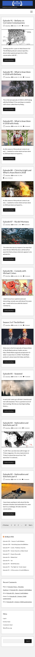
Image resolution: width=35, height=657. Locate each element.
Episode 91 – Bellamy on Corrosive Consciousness (14, 21)
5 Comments (27, 276)
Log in (4, 618)
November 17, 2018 (17, 376)
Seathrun (5, 590)
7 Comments (27, 77)
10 (25, 525)
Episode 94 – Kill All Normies (11, 563)
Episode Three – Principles (16, 587)
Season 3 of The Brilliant (13, 322)
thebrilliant (8, 26)
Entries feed (6, 621)
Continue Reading (9, 60)
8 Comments (26, 224)
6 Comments (27, 126)
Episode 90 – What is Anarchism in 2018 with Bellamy (17, 73)
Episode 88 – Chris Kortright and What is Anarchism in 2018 (17, 171)
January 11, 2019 (17, 25)
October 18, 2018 (17, 479)
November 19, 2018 (17, 325)
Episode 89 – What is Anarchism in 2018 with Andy (17, 122)
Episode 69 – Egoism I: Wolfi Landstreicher (19, 602)
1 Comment (27, 325)
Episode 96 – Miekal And (10, 557)
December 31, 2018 (17, 77)
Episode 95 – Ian (8, 560)
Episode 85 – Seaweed (12, 373)
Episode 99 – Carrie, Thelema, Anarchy (14, 547)
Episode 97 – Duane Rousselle (12, 554)
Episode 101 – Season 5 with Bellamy (13, 541)
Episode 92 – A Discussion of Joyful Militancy (16, 570)
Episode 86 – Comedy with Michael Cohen (14, 272)
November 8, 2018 (17, 428)
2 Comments (26, 479)
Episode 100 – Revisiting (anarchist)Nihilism (15, 544)
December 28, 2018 (17, 126)
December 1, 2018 (17, 224)
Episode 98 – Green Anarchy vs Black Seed (15, 551)
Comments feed (7, 625)
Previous (6, 525)
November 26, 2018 (17, 276)
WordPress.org (7, 628)
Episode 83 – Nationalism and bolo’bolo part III (15, 424)
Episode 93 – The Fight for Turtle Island (14, 567)
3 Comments (26, 25)
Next (30, 525)
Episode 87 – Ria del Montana (16, 221)
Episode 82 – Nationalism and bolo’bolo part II (15, 475)
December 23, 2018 (17, 175)
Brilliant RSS (9, 537)
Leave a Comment (8, 178)
